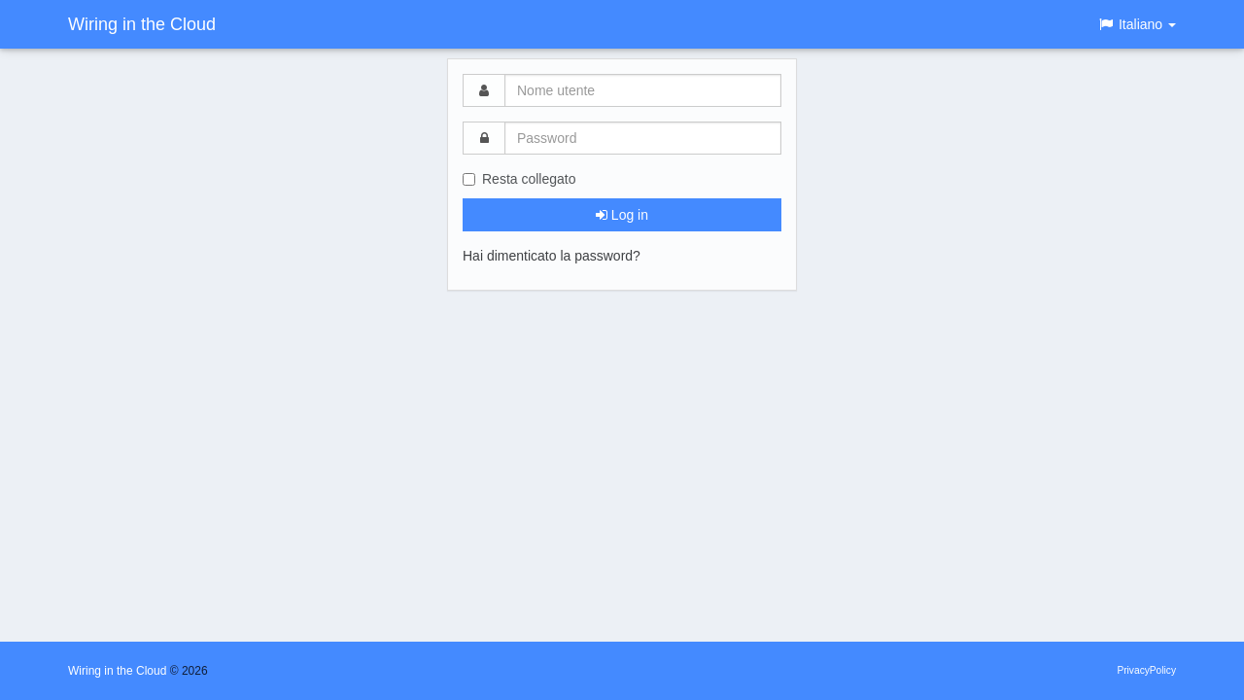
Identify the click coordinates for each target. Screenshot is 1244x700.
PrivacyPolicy (1146, 670)
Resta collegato (519, 179)
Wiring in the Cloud (142, 24)
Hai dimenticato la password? (551, 255)
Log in (622, 215)
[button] (1137, 24)
